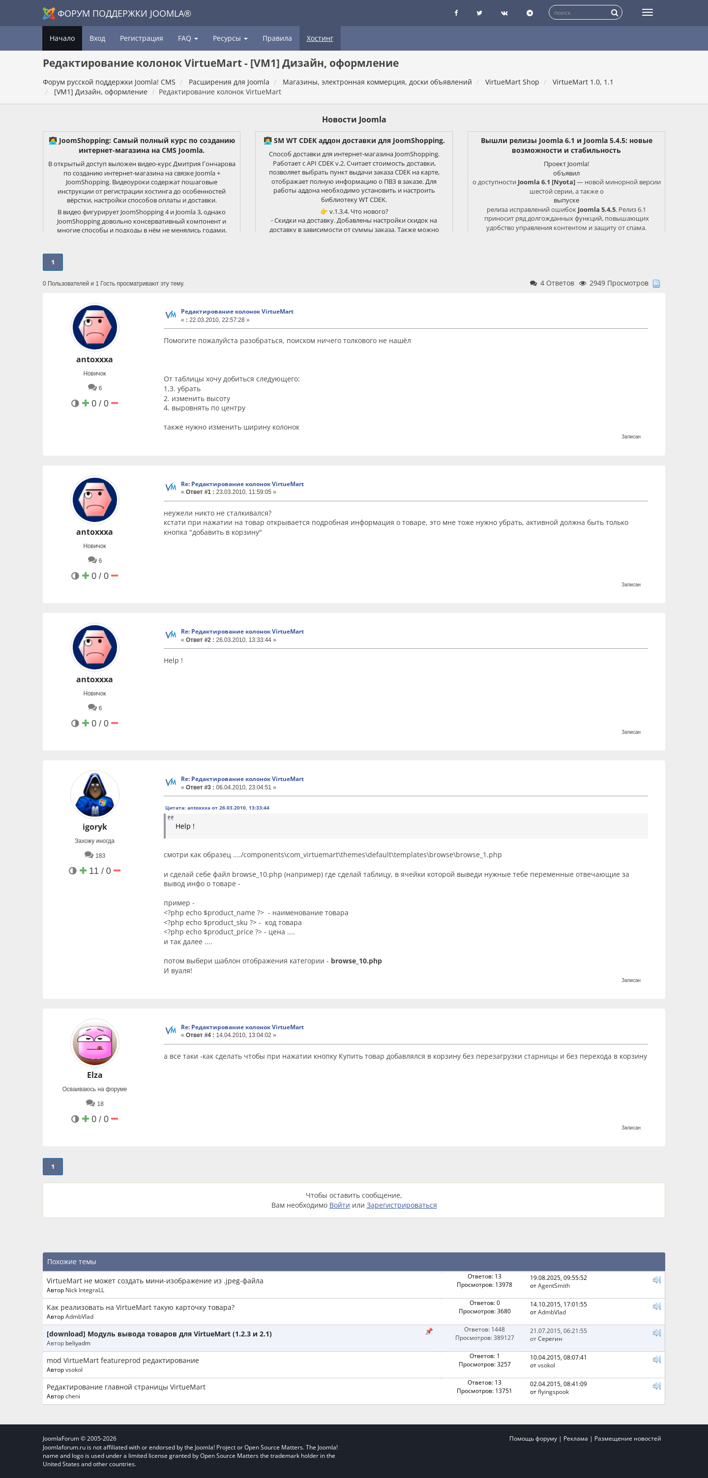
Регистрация (141, 38)
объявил (566, 173)
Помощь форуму (533, 1438)
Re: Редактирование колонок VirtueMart (242, 484)
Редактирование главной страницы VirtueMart (126, 1386)
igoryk (95, 826)
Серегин (550, 1338)
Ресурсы (230, 38)
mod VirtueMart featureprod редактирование (123, 1360)
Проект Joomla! (566, 163)
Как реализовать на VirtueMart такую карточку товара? (141, 1307)
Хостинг (320, 38)
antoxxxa (94, 359)
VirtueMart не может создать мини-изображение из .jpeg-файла (155, 1280)
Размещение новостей (627, 1438)
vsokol (74, 1369)
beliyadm (77, 1343)
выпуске (566, 200)
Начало (62, 38)
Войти (339, 1205)
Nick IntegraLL (84, 1290)
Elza (95, 1075)
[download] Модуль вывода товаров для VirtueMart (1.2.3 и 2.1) (159, 1333)
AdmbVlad (79, 1316)
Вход (97, 38)
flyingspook (553, 1391)
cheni (72, 1396)
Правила (277, 38)
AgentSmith (554, 1285)
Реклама (575, 1438)
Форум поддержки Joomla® (117, 13)
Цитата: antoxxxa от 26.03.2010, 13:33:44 (217, 807)
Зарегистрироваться (402, 1205)
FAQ (188, 38)
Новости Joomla (354, 119)
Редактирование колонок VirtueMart (237, 311)
